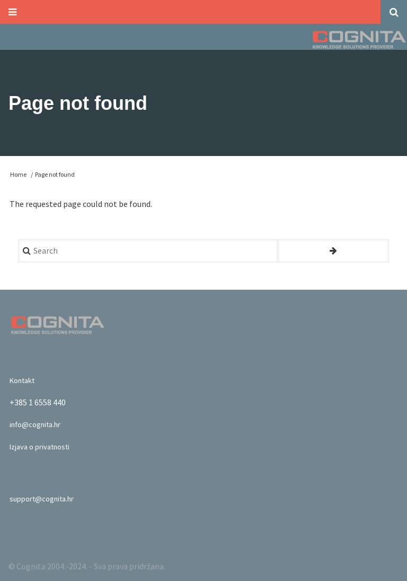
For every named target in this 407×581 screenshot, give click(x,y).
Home (18, 173)
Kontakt (25, 378)
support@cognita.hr (47, 497)
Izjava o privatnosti (44, 445)
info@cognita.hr (39, 423)
